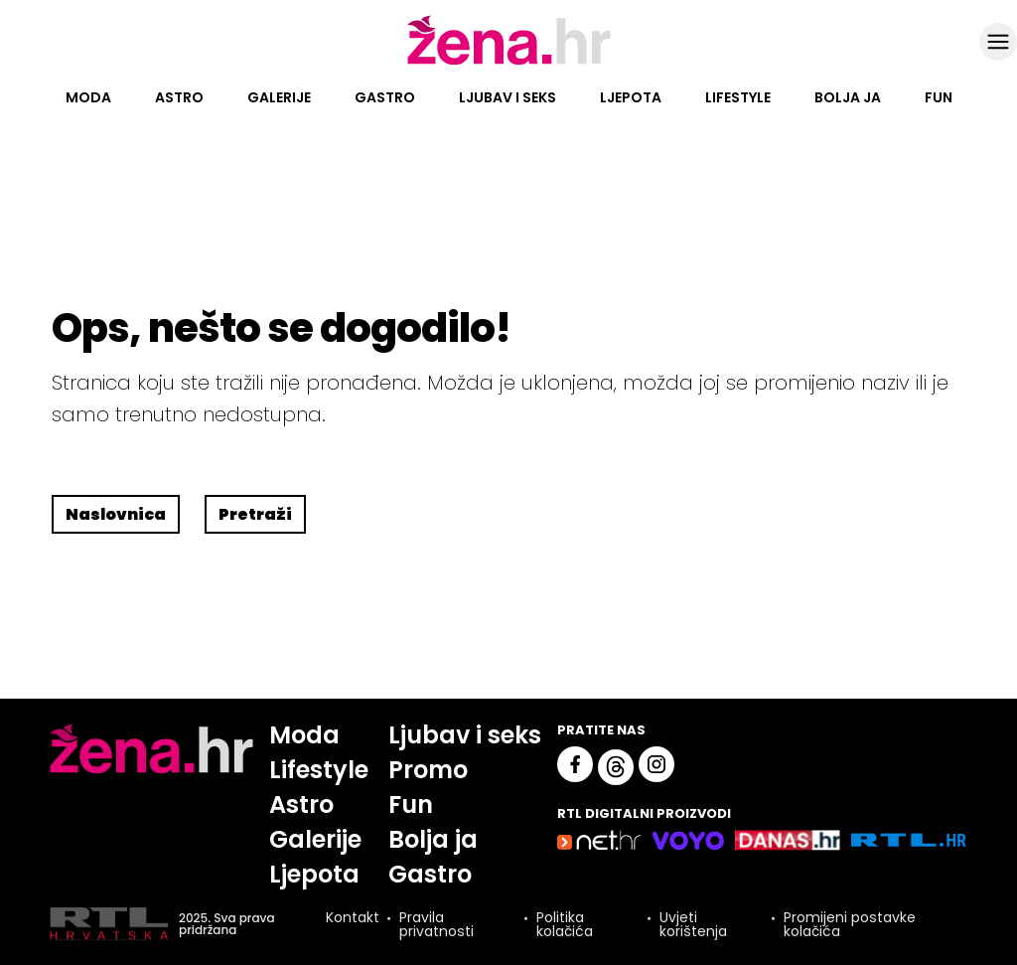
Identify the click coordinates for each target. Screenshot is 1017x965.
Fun (938, 97)
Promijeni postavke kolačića (850, 924)
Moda (88, 97)
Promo (428, 769)
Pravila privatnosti (436, 924)
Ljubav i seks (507, 97)
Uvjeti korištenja (693, 924)
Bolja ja (847, 97)
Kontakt (352, 918)
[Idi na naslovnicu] (509, 63)
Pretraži (255, 514)
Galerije (279, 97)
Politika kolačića (564, 924)
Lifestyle (738, 97)
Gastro (385, 97)
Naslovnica (116, 514)
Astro (179, 97)
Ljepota (630, 97)
